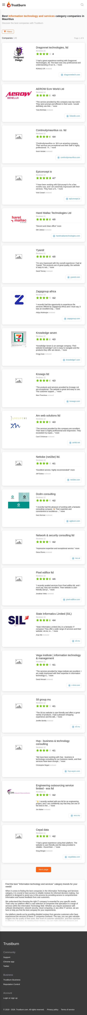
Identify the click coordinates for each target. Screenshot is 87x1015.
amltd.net (74, 442)
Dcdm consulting (46, 494)
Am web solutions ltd (48, 415)
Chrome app (8, 961)
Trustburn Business (11, 980)
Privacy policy (52, 1010)
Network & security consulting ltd (55, 535)
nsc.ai (76, 558)
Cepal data (42, 829)
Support (6, 957)
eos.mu (75, 815)
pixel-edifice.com (71, 599)
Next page (43, 869)
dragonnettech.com (70, 74)
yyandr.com (73, 277)
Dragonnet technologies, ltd (52, 47)
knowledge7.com (71, 360)
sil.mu (76, 641)
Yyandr (40, 250)
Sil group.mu (43, 699)
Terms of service (68, 1010)
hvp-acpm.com (72, 771)
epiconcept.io (73, 198)
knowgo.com (73, 401)
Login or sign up (10, 998)
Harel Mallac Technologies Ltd (53, 212)
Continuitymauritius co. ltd (51, 130)
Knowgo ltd (42, 374)
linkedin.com (73, 116)
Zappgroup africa (46, 291)
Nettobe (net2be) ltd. (48, 456)
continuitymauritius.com (68, 157)
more (60, 65)
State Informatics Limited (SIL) (54, 613)
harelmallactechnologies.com (66, 236)
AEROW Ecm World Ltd (50, 88)
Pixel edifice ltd (45, 572)
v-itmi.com (74, 685)
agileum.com (73, 521)
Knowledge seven (46, 332)
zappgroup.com (72, 318)
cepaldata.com (72, 857)
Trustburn (11, 944)
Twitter (6, 966)
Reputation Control (11, 984)
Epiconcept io (44, 171)
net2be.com (73, 479)
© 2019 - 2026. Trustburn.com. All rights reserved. (23, 1010)
